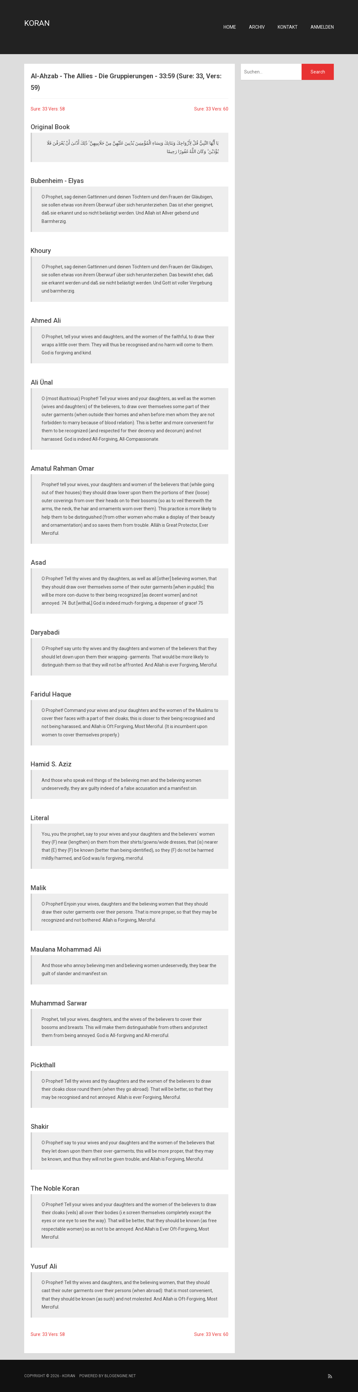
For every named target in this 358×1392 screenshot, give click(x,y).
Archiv (257, 27)
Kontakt (288, 27)
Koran (37, 23)
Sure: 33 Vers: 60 (211, 108)
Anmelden (322, 27)
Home (230, 27)
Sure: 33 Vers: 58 (48, 108)
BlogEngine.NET (120, 1376)
